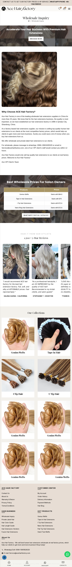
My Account (42, 493)
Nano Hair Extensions (45, 526)
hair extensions (40, 119)
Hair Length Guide (8, 526)
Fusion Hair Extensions (10, 532)
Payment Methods (44, 503)
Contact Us (5, 493)
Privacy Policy (7, 503)
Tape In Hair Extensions (46, 519)
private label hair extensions (31, 141)
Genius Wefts (42, 516)
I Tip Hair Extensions (45, 522)
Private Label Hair (8, 519)
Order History (42, 496)
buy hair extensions (9, 136)
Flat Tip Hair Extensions (46, 529)
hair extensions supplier (26, 129)
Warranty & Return (8, 499)
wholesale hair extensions (41, 116)
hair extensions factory (40, 122)
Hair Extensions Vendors (10, 529)
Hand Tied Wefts (44, 532)
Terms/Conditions (8, 506)
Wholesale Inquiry (38, 21)
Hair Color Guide (8, 522)
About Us (5, 496)
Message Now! (36, 39)
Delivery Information (45, 499)
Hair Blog (41, 506)
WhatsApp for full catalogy (36, 215)
